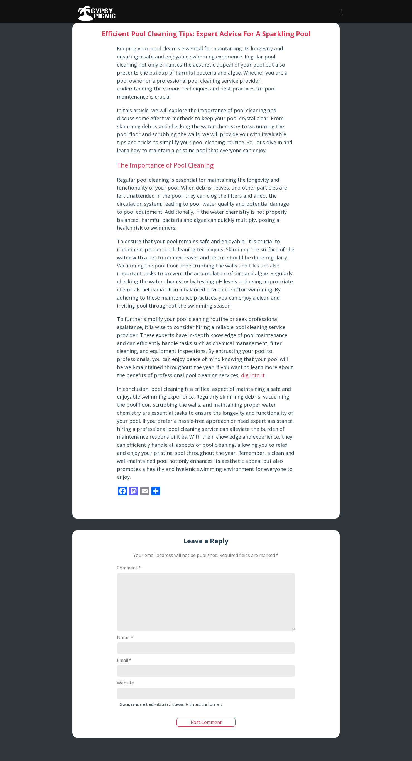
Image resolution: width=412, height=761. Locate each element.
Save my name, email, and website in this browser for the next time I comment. (171, 704)
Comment (129, 568)
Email (124, 660)
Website (125, 683)
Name (125, 637)
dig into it (253, 375)
